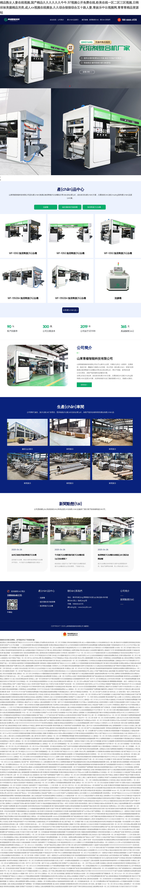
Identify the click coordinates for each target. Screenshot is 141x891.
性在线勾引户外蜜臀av (124, 768)
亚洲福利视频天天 (133, 812)
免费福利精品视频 (104, 648)
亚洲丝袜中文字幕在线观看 (50, 682)
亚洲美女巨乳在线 (71, 853)
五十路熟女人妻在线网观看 (41, 705)
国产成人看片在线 (111, 830)
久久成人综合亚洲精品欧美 (55, 671)
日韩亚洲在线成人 (60, 674)
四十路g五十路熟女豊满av (21, 791)
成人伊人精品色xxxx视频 (15, 877)
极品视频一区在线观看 (11, 656)
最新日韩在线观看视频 (72, 669)
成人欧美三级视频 (59, 887)
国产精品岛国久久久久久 (29, 674)
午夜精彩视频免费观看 (83, 679)
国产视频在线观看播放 (82, 768)
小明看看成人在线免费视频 (112, 661)
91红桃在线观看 (134, 843)
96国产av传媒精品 (110, 781)
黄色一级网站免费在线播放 (73, 840)
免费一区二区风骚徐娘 (41, 835)
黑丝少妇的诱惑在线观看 (59, 890)
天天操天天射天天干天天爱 (128, 890)
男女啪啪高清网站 (110, 843)
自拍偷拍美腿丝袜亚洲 (58, 861)
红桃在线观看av (35, 796)
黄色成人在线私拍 (62, 664)
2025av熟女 (98, 661)
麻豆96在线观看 (46, 729)
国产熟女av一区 (24, 796)
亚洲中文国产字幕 (131, 804)
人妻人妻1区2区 (35, 739)
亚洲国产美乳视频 (38, 851)
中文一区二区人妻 (77, 788)
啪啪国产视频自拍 (112, 687)
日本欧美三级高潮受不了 (69, 656)
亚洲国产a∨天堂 (46, 716)
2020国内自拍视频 (6, 838)
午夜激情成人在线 (88, 773)
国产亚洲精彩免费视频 (30, 695)
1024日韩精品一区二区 (23, 684)
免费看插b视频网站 (116, 752)
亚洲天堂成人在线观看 (69, 804)
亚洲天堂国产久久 (6, 648)
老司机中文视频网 (108, 744)
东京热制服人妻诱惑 (132, 770)
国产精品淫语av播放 (25, 770)
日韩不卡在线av (130, 705)
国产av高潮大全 (103, 695)
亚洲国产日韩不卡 (118, 690)
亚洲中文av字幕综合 (93, 651)
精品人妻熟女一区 (33, 819)
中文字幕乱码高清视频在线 (22, 710)
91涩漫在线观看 (119, 705)
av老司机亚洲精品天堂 (66, 858)
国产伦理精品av (86, 723)
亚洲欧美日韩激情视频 (111, 734)
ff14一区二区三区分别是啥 (99, 786)
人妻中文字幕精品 (75, 695)
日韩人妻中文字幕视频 (22, 742)
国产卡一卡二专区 (87, 700)
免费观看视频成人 (123, 710)
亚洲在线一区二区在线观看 (76, 861)
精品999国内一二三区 (46, 788)
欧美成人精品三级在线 (118, 783)
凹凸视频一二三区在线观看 (22, 648)
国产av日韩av (98, 734)
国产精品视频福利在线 (54, 721)
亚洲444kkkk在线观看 (33, 760)
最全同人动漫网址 (98, 781)
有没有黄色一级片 (8, 742)
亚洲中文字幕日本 (6, 778)
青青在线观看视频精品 (82, 739)
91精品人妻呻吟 (35, 729)
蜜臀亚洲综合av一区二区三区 (18, 768)
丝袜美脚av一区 (108, 796)
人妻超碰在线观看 (75, 817)
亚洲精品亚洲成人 (132, 866)
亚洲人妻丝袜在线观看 (90, 882)
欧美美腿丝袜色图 (97, 768)
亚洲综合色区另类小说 (99, 812)
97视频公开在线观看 (122, 801)
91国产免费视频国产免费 (51, 778)
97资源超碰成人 (125, 734)
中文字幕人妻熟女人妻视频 (75, 716)
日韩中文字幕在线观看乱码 (69, 742)
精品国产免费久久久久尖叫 (102, 708)
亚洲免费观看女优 (127, 677)
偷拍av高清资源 (19, 786)
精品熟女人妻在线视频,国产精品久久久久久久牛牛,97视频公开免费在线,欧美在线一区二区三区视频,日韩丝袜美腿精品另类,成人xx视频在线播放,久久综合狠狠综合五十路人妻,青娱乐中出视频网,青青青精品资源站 (69, 7)
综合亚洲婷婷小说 (37, 742)
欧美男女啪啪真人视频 (49, 726)
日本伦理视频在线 (51, 827)
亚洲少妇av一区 (89, 788)
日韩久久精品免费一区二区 (35, 752)
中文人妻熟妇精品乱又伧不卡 (28, 762)
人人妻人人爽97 (81, 843)
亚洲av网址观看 (131, 827)
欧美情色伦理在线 (8, 827)
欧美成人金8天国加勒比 (111, 858)
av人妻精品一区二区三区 (74, 692)
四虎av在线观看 (113, 739)
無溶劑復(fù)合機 (94, 207)
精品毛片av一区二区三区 (111, 718)
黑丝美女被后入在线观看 (88, 653)
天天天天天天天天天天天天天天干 (30, 726)
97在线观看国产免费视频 (91, 692)
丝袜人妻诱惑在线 (41, 656)
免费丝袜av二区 (114, 809)
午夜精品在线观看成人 (52, 752)
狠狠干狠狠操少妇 (23, 664)
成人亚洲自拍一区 (127, 757)
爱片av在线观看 (97, 791)
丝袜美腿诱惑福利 (81, 858)
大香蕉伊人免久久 (49, 700)
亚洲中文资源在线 (86, 669)
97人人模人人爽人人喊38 (82, 781)
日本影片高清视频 (35, 768)
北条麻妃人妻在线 (106, 866)
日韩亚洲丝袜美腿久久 (70, 721)
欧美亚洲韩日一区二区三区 (20, 858)
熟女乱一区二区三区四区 (20, 830)
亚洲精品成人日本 (105, 682)
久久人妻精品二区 (44, 874)
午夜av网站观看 (56, 874)
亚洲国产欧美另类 (61, 830)
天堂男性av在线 (70, 679)
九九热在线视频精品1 (113, 656)
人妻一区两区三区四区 (22, 827)
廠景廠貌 (85, 20)
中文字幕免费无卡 (131, 664)
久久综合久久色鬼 (127, 729)
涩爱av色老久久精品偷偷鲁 (131, 786)
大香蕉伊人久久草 (58, 669)
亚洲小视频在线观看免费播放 (87, 835)
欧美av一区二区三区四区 (35, 773)
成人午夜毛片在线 (52, 687)
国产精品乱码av (69, 791)
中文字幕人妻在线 (88, 671)
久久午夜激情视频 (82, 666)
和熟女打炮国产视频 (70, 783)
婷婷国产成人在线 (101, 788)
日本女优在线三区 (24, 671)
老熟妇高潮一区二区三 (130, 659)
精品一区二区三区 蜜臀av (46, 786)
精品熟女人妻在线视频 (103, 794)
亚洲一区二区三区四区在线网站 (104, 721)
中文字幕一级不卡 (56, 705)
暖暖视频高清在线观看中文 (52, 677)
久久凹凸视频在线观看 (45, 674)
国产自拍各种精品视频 (52, 851)
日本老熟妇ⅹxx (37, 677)
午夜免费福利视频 (58, 869)
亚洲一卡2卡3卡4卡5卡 (14, 695)
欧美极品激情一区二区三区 (77, 731)
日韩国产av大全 (84, 879)
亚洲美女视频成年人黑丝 (86, 822)
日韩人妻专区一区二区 (23, 843)
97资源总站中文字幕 (42, 653)
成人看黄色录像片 (56, 653)
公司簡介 (61, 20)
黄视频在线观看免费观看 (43, 887)
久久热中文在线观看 (133, 840)
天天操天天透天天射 (26, 835)
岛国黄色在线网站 (119, 671)
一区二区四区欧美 (78, 687)
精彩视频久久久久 (11, 770)
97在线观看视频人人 (22, 812)
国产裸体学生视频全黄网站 (122, 669)
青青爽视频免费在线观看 (123, 653)
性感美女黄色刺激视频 (72, 809)
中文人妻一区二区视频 (95, 718)
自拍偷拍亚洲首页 (119, 866)
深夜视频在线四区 (101, 773)
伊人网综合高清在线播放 (28, 801)
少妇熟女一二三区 (6, 710)
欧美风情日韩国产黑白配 (78, 718)
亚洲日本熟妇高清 (89, 794)
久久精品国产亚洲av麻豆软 (45, 731)
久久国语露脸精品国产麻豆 (94, 716)
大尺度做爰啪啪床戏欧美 (81, 757)
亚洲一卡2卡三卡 (30, 659)
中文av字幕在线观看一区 (43, 749)
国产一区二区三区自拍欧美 (14, 747)
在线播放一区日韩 (129, 747)
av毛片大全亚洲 (12, 736)
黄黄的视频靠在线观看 (64, 757)
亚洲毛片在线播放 (59, 716)
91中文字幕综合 (126, 799)
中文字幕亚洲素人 (134, 708)
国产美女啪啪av (125, 762)
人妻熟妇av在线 (104, 752)
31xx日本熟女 (100, 687)
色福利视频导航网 (40, 721)
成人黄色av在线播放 (71, 879)
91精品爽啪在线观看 (32, 879)
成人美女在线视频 (6, 677)
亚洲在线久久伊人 (40, 713)
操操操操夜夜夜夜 (64, 884)
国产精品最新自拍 (98, 679)
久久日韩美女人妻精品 (129, 700)
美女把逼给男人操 (76, 794)
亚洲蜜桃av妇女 (52, 736)
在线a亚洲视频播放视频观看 (12, 716)
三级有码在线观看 (38, 832)
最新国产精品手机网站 (83, 791)
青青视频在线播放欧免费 (44, 817)
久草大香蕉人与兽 (25, 832)
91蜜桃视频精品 (21, 814)
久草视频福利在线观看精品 (11, 718)
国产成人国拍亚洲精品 (9, 729)
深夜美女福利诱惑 (17, 666)
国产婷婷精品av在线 (12, 835)
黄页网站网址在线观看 (64, 838)
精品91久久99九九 (70, 659)
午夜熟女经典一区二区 (108, 838)
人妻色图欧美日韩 (49, 765)
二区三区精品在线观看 (93, 877)
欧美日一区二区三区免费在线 (32, 864)
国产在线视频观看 (110, 768)
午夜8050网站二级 (8, 723)
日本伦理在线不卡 (72, 822)
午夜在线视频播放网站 (57, 692)
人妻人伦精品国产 (36, 799)
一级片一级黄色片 (128, 684)
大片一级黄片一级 (20, 708)
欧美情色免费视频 (108, 664)
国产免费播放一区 (98, 814)
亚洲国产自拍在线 (65, 687)
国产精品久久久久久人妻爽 (66, 666)
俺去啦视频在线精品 (50, 807)
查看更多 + (84, 388)
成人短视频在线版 (29, 653)
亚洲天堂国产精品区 (38, 687)
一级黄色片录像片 (79, 744)
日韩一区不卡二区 (92, 682)
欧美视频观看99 (5, 845)
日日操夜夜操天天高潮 (60, 814)
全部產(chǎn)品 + (70, 312)
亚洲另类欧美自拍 (34, 809)
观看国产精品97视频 (126, 778)
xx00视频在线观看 (107, 651)
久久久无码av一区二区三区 (13, 853)
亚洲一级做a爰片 (66, 760)
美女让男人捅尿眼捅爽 (85, 661)
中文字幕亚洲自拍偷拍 (120, 869)
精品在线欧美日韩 (109, 791)
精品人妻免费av (105, 799)
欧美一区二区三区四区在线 (109, 890)
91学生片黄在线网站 (113, 757)
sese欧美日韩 (87, 812)
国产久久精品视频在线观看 (85, 677)
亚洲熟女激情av (124, 666)
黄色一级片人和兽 (128, 695)
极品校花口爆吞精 (37, 804)
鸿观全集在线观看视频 (101, 770)
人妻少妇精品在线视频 (17, 703)
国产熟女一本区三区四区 (65, 807)
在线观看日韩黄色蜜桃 (78, 832)
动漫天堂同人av (83, 659)
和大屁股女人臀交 (45, 762)
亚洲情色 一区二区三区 (90, 695)
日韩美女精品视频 (122, 791)
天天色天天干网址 (51, 773)
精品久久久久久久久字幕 (29, 755)
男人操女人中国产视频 (94, 674)
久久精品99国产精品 (117, 697)
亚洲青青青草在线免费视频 (88, 648)
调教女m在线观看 (29, 817)
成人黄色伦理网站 (128, 661)
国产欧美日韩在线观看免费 (89, 752)
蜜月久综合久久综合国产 (10, 757)
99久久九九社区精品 (38, 671)
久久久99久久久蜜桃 (66, 781)
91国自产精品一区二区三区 (20, 661)
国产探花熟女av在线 (44, 703)
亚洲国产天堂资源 (26, 890)
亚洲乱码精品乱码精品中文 (58, 648)
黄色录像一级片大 (72, 690)
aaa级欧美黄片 (61, 651)
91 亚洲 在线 (115, 762)
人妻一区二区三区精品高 (19, 690)
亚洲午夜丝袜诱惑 (81, 807)
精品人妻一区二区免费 (85, 734)
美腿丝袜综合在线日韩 (99, 778)
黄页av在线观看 (99, 700)
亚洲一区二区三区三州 (62, 788)
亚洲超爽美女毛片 (102, 822)
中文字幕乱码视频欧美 (101, 684)
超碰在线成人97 (131, 773)
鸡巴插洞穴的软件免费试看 (117, 812)
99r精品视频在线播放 (7, 812)
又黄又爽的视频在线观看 (120, 713)
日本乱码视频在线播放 (28, 718)
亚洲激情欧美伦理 (36, 775)
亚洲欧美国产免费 (11, 669)
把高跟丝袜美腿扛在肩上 (84, 708)
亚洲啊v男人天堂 (12, 726)
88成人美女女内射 (71, 661)
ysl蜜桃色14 (14, 851)
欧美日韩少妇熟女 (57, 879)
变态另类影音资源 (44, 794)
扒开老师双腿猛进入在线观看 (46, 757)
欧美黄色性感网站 (62, 700)
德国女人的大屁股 (80, 796)
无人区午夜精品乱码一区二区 (45, 651)
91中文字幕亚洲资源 (98, 817)
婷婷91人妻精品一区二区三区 (51, 739)
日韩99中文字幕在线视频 (42, 669)
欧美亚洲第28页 (7, 783)
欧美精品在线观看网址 (39, 684)
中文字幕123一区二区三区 (102, 713)
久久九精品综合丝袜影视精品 (103, 669)
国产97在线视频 (104, 697)
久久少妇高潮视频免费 (81, 726)
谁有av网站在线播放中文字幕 (68, 736)
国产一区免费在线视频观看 (70, 864)
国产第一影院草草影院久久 (33, 765)
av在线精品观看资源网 (22, 739)
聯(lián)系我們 (105, 20)
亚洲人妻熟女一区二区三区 (22, 677)
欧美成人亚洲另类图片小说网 (103, 705)
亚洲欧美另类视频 (114, 788)
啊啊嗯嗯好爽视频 (116, 684)
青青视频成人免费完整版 (71, 653)
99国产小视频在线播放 (73, 869)
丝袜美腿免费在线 (61, 731)
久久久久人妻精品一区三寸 (86, 703)
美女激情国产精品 (122, 674)
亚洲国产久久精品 (74, 700)
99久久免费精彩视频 (103, 742)
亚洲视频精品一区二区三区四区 (67, 747)
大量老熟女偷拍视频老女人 (101, 783)
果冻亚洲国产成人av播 (113, 700)
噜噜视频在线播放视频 (22, 799)
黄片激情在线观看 (58, 809)
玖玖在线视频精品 (66, 682)
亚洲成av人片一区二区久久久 (24, 848)
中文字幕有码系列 (35, 690)
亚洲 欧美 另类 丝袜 (120, 726)
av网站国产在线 (134, 674)
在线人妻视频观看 (47, 690)
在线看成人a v (61, 799)
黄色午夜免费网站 (68, 874)
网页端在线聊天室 (49, 664)
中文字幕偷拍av (58, 661)
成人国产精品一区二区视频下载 (72, 825)
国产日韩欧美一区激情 (108, 710)
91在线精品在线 (59, 690)
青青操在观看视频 (112, 731)
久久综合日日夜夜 (114, 822)
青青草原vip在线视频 (131, 679)
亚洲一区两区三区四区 (37, 858)
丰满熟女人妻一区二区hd (73, 671)
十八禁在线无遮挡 (13, 801)
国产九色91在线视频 (71, 749)
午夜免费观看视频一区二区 (22, 781)
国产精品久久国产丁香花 (91, 840)
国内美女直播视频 (123, 765)
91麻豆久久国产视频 (68, 677)
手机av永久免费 (83, 775)
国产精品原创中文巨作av (26, 651)
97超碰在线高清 (99, 656)
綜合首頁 (53, 20)
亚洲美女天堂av (115, 723)
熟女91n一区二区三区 (86, 721)
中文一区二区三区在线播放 (31, 716)
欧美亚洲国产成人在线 (95, 858)
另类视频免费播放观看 (31, 666)
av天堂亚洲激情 (73, 648)
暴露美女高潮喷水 (56, 723)
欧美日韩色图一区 (117, 682)
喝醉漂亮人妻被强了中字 (105, 653)
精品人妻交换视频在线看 (23, 840)
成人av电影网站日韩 (54, 866)
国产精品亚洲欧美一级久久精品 (14, 794)
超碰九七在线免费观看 (61, 817)
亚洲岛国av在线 (34, 882)
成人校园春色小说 (28, 721)
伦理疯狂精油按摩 (46, 819)
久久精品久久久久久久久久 (38, 734)
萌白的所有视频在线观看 (40, 648)
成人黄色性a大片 (131, 736)
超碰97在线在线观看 (67, 768)
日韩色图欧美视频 (86, 778)
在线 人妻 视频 (111, 765)
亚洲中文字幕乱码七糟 (125, 692)
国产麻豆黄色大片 (8, 804)
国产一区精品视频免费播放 (61, 762)
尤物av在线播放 (11, 664)
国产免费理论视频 (65, 812)
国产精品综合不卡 (125, 687)
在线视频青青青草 (79, 682)
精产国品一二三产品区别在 (46, 718)
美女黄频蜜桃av (47, 661)
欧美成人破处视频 (109, 674)
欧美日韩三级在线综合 (100, 809)
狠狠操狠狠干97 (54, 770)
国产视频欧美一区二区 (108, 877)
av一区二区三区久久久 (86, 656)
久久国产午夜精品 (27, 713)
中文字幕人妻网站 (114, 677)
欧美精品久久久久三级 (20, 734)
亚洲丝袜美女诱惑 (17, 700)
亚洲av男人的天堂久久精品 (9, 796)
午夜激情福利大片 (117, 648)
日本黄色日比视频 (95, 664)
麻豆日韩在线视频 (112, 666)
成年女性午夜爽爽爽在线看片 (84, 848)
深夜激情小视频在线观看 (48, 666)
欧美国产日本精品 (128, 723)
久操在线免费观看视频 (100, 729)
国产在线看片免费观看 (7, 809)
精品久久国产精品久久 (116, 770)
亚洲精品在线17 (130, 697)
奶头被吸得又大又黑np (70, 713)
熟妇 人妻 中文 (87, 729)
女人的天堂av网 (35, 661)
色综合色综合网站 (127, 656)
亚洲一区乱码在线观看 (7, 814)
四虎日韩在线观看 (20, 819)
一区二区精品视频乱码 (89, 869)
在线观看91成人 (96, 749)
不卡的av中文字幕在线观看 (60, 794)
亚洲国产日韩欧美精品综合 (86, 804)
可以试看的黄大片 (94, 856)
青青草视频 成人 (58, 729)
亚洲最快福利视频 (24, 736)
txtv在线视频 (116, 882)
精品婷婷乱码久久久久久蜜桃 (76, 651)
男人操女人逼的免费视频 (28, 757)
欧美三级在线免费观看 (27, 656)
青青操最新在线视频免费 (86, 742)
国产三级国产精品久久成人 (22, 687)
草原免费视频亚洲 (96, 879)
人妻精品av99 (119, 664)
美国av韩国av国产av (42, 723)
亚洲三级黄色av (23, 729)
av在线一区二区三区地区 (123, 651)
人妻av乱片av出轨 (122, 721)
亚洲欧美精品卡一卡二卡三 (84, 851)
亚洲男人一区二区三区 (32, 838)
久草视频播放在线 (16, 697)
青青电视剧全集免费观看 (43, 679)
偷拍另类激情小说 (117, 755)
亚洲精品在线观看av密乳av (112, 716)
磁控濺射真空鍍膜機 (70, 207)
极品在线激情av (34, 830)
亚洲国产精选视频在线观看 (17, 856)
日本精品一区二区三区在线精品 (111, 775)
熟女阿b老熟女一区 (100, 845)
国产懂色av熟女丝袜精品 (57, 710)
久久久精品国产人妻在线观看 (89, 864)
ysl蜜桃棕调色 (129, 819)
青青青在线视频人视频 (38, 736)
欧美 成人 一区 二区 (16, 679)
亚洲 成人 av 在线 (12, 671)
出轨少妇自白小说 (94, 838)
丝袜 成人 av (18, 817)
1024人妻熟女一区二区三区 (69, 778)
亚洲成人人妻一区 (58, 679)
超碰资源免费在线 (101, 677)
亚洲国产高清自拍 (25, 851)
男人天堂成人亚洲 (41, 697)
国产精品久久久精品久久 (55, 843)
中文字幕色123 (66, 697)
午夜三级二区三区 (14, 755)
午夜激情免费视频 (130, 682)
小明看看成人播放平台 (104, 690)
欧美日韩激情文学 (108, 825)
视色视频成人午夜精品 (110, 749)
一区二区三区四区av (91, 697)
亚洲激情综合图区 (54, 656)
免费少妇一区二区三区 (74, 684)
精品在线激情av (57, 749)
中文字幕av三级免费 (86, 705)
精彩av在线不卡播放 (67, 851)
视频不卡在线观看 (23, 882)
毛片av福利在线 (73, 830)
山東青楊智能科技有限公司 (75, 629)
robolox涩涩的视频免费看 (87, 690)
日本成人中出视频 (58, 659)
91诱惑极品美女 (63, 695)
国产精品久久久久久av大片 (68, 734)
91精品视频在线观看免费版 (48, 695)
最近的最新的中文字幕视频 (71, 723)
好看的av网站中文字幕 (82, 874)
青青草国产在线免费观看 (40, 710)
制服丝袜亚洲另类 (70, 703)
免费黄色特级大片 (86, 830)
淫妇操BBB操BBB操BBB (13, 653)
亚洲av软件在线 (63, 773)
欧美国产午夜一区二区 (89, 762)
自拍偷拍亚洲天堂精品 (12, 731)
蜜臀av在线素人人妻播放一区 (35, 884)
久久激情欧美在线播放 (102, 755)
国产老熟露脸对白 (125, 871)
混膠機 (45, 207)
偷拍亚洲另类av (53, 734)
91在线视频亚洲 (99, 747)
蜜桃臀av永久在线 (37, 783)
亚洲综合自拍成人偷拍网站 (33, 700)
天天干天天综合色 (43, 692)
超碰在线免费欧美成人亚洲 (113, 659)
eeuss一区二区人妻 (118, 794)
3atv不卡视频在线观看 (29, 874)
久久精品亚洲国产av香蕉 (90, 799)
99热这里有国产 (18, 825)
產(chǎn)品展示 (72, 20)
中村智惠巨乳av (7, 786)
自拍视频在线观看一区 (67, 770)
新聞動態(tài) (94, 20)
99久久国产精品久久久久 (103, 736)
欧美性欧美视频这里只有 (97, 666)
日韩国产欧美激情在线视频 (123, 851)
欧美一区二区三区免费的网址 (78, 664)
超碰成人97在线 (115, 703)
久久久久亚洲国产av (86, 747)
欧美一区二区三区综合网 (101, 723)
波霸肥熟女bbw (31, 703)
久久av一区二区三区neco (125, 877)
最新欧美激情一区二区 (12, 674)
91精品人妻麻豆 (113, 778)
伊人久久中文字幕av (130, 648)
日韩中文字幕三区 (67, 848)
